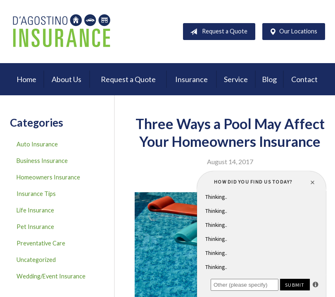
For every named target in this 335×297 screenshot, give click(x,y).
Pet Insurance (35, 226)
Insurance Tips (36, 193)
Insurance (191, 79)
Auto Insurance (37, 144)
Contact (304, 79)
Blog (269, 79)
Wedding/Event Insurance (51, 276)
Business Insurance (42, 160)
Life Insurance (35, 210)
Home (26, 79)
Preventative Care (41, 243)
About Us (66, 79)
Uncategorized (36, 259)
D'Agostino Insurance (61, 31)
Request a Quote (217, 32)
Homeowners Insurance (48, 177)
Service (236, 79)
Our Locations (291, 32)
